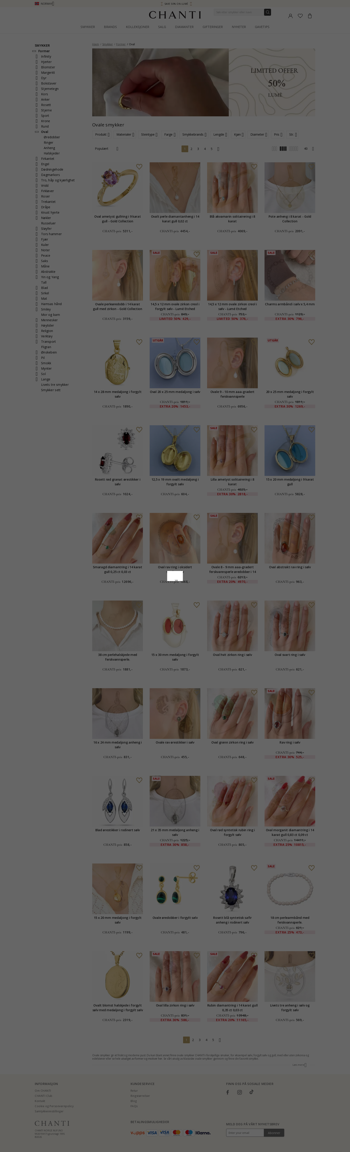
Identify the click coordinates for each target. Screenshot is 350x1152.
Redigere (195, 612)
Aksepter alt (174, 603)
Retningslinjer (148, 586)
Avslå (155, 612)
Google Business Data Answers (186, 592)
